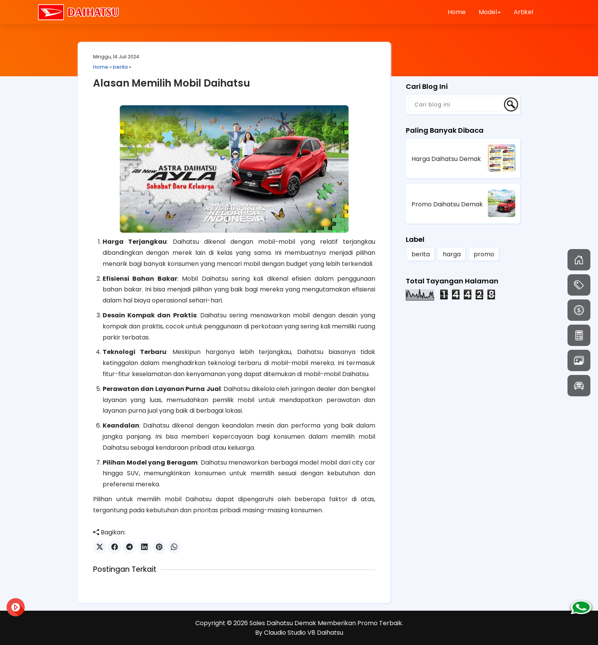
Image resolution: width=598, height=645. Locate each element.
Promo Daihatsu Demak (447, 204)
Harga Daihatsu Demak (446, 158)
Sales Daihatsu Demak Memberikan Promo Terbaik (325, 623)
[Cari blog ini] (455, 104)
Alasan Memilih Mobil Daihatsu (171, 83)
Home (457, 12)
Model (490, 12)
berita (120, 67)
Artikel (523, 12)
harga (452, 254)
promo (484, 254)
